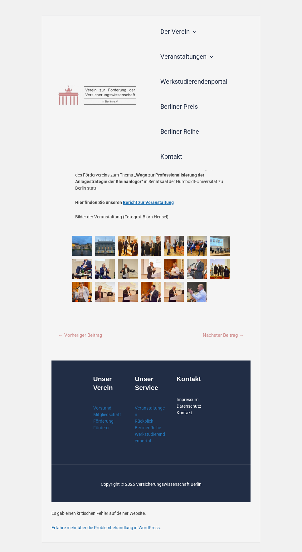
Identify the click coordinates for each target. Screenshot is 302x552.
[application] (193, 31)
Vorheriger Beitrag (80, 335)
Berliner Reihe (179, 131)
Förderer (101, 427)
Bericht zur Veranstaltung (148, 202)
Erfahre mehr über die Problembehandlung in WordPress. (106, 527)
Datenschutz (189, 406)
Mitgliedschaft (107, 414)
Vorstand (102, 408)
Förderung (103, 421)
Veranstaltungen (186, 56)
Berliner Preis (179, 106)
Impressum (187, 399)
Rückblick (144, 421)
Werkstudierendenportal (193, 81)
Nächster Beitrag (223, 335)
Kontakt (171, 156)
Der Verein (178, 31)
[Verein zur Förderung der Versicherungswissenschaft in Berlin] (97, 95)
